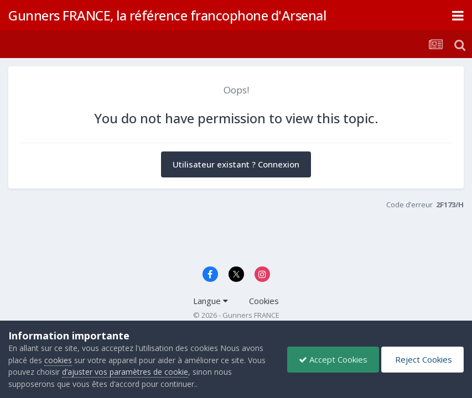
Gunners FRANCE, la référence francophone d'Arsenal (167, 15)
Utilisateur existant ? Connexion (236, 164)
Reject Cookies (422, 359)
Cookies (264, 300)
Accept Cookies (333, 359)
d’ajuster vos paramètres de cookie (125, 371)
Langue (210, 300)
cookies (58, 360)
